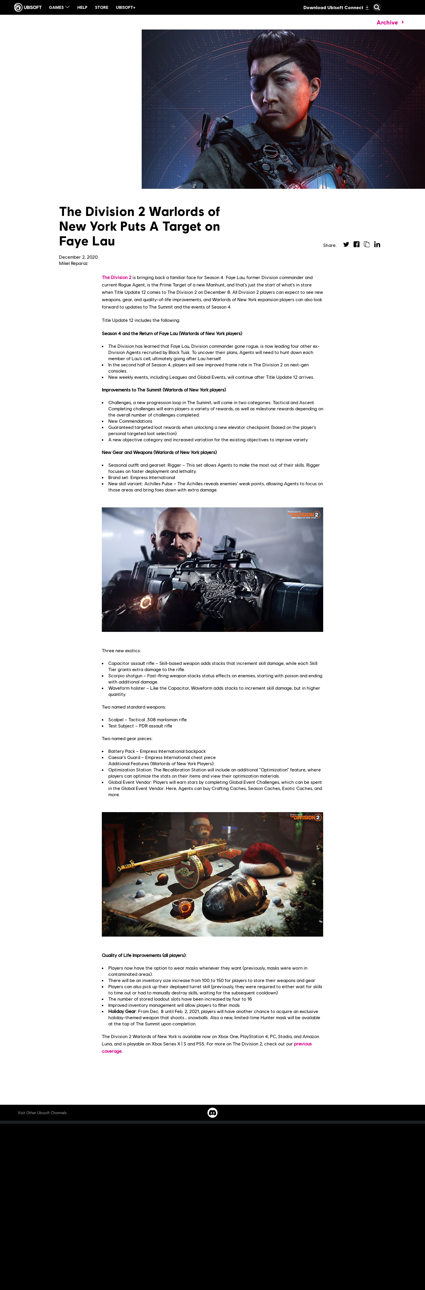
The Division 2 (116, 277)
